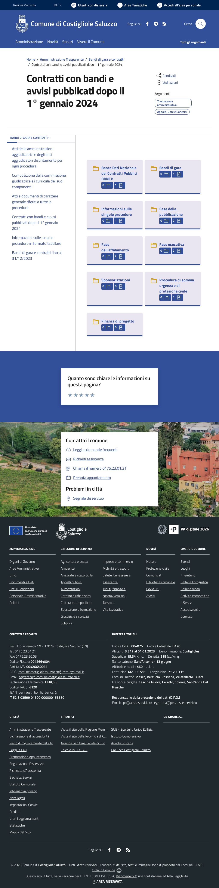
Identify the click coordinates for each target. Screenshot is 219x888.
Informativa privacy (23, 791)
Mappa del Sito (20, 832)
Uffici (12, 575)
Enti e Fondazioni (21, 588)
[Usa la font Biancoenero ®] (89, 5)
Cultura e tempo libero (76, 602)
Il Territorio (188, 575)
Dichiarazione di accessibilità (29, 736)
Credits (14, 811)
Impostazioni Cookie (23, 804)
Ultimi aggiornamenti (24, 818)
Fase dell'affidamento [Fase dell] (115, 247)
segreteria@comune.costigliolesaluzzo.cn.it (49, 676)
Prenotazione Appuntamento (30, 756)
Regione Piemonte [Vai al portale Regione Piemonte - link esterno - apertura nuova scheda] (24, 5)
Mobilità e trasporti (116, 568)
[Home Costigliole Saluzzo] (67, 24)
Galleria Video (190, 588)
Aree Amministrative (24, 568)
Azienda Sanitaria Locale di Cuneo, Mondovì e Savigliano (100, 743)
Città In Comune (103, 870)
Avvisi (150, 595)
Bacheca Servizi (20, 777)
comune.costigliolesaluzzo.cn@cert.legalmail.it (51, 671)
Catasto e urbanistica (76, 595)
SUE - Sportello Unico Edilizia (131, 729)
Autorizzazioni (70, 588)
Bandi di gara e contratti (106, 59)
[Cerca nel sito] (200, 24)
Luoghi (185, 568)
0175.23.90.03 (26, 656)
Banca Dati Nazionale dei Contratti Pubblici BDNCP (119, 173)
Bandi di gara (170, 168)
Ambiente (68, 568)
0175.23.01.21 (25, 651)
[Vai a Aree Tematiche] (132, 5)
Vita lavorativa (113, 609)
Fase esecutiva (171, 244)
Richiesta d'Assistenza (25, 770)
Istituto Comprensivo (126, 736)
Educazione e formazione (78, 609)
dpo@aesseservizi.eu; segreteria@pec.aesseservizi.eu (159, 702)
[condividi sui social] (166, 75)
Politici (14, 602)
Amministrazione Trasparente (62, 59)
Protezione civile (157, 568)
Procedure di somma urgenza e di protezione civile (176, 285)
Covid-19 (152, 588)
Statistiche (17, 825)
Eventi (185, 561)
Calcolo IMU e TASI (74, 749)
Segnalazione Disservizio (26, 763)
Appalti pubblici (71, 582)
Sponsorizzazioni (115, 280)
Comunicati (154, 575)
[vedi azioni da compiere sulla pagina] (167, 82)
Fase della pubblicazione (171, 211)
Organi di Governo (22, 561)
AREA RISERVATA (107, 881)
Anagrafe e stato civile (77, 575)
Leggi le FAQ (18, 749)
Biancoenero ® (126, 876)
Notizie (151, 561)
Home (31, 59)
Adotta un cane (122, 743)
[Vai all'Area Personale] (179, 5)
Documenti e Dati (21, 582)
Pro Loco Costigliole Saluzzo (131, 749)
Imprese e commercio (118, 561)
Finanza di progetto (117, 321)
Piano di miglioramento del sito (31, 743)
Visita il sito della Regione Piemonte (86, 729)
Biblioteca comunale (160, 582)
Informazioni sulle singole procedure (116, 211)
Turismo (108, 602)
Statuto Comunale (22, 784)
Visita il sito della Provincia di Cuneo (86, 736)
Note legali (17, 797)
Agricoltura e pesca (74, 561)
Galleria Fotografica (194, 582)
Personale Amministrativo (27, 595)
